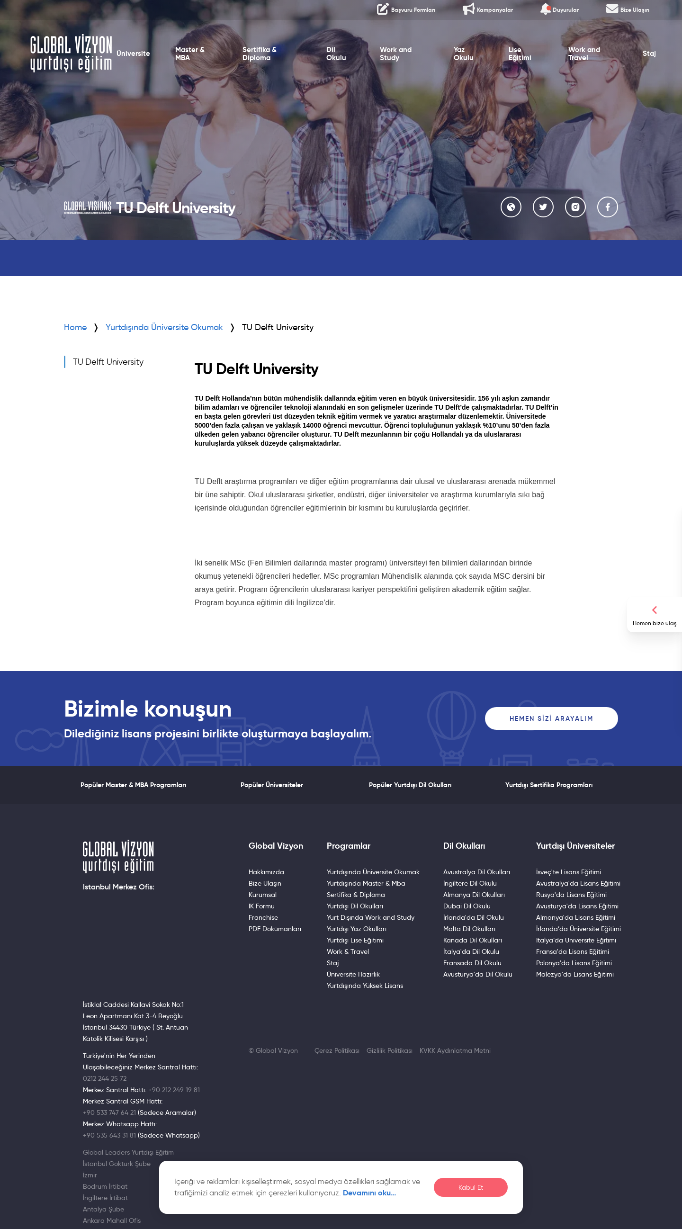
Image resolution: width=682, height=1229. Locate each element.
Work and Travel (584, 53)
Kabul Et (470, 1188)
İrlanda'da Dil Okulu (473, 917)
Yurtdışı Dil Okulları (355, 906)
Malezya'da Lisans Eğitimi (575, 974)
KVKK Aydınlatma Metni (455, 1050)
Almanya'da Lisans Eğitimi (575, 917)
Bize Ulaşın (265, 883)
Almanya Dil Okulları (474, 894)
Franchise (263, 917)
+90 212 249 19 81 (174, 1089)
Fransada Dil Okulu (472, 963)
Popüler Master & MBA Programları (133, 784)
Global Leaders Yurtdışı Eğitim (128, 1152)
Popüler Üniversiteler (272, 784)
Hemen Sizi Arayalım (551, 718)
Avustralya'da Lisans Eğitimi (578, 883)
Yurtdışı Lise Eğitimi (355, 940)
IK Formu (262, 906)
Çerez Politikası (336, 1050)
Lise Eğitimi (520, 53)
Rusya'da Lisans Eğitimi (571, 894)
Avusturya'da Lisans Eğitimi (577, 906)
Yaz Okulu (464, 53)
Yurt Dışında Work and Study (370, 917)
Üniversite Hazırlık (353, 974)
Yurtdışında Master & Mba (366, 883)
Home (75, 327)
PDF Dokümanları (275, 928)
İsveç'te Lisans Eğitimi (568, 872)
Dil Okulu (336, 53)
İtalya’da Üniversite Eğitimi (576, 940)
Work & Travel (348, 951)
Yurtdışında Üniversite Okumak (164, 327)
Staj (649, 53)
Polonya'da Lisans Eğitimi (574, 963)
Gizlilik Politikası (390, 1050)
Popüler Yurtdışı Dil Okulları (410, 784)
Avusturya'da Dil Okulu (477, 974)
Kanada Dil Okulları (472, 940)
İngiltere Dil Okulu (470, 883)
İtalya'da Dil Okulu (471, 951)
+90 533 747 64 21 (109, 1112)
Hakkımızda (266, 872)
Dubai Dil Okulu (467, 906)
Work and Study (396, 53)
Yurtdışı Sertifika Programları (548, 784)
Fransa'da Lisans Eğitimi (572, 951)
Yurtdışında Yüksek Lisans (365, 985)
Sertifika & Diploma (259, 53)
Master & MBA (190, 53)
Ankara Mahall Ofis (112, 1220)
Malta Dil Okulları (469, 928)
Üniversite (133, 53)
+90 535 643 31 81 (109, 1135)
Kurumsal (263, 894)
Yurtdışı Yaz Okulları (356, 928)
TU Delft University (108, 362)
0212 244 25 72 (104, 1078)
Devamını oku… (369, 1193)
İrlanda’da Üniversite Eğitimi (578, 928)
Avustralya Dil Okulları (476, 872)
